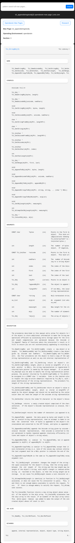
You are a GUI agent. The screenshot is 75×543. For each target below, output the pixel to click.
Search (69, 7)
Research (65, 23)
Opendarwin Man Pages (14, 23)
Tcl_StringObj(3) (12, 49)
